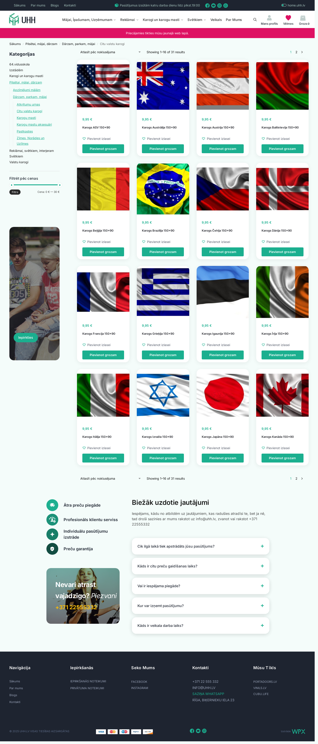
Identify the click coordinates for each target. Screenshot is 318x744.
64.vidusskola (19, 64)
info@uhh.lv (203, 688)
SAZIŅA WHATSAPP (208, 694)
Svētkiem (16, 156)
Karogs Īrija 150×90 (275, 333)
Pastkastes (25, 131)
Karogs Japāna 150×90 (218, 436)
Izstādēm (16, 70)
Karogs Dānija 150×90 (277, 230)
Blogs (55, 5)
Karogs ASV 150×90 (96, 127)
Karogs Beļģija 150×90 (98, 230)
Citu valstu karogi (29, 111)
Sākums (19, 5)
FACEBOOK (139, 681)
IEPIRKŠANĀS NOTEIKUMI (88, 681)
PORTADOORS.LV (265, 681)
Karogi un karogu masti (26, 76)
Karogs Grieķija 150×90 (158, 333)
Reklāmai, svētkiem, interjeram (31, 151)
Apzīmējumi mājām (26, 90)
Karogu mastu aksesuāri (34, 124)
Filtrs (15, 192)
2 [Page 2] (296, 52)
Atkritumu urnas (28, 104)
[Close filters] (61, 52)
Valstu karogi (18, 162)
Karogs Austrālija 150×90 (159, 127)
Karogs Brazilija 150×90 (158, 230)
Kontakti (70, 5)
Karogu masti (26, 118)
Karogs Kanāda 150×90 (278, 436)
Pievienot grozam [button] (103, 149)
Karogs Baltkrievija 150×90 (280, 127)
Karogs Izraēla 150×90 (157, 436)
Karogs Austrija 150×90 (218, 127)
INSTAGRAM (139, 688)
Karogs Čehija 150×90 (217, 230)
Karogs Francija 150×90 (98, 333)
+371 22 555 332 (205, 681)
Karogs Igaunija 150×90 (218, 333)
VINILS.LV (259, 688)
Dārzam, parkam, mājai (78, 44)
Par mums (38, 5)
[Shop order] (110, 52)
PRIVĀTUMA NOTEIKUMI (87, 688)
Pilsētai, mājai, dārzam (41, 44)
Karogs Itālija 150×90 (97, 436)
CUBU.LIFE (261, 694)
